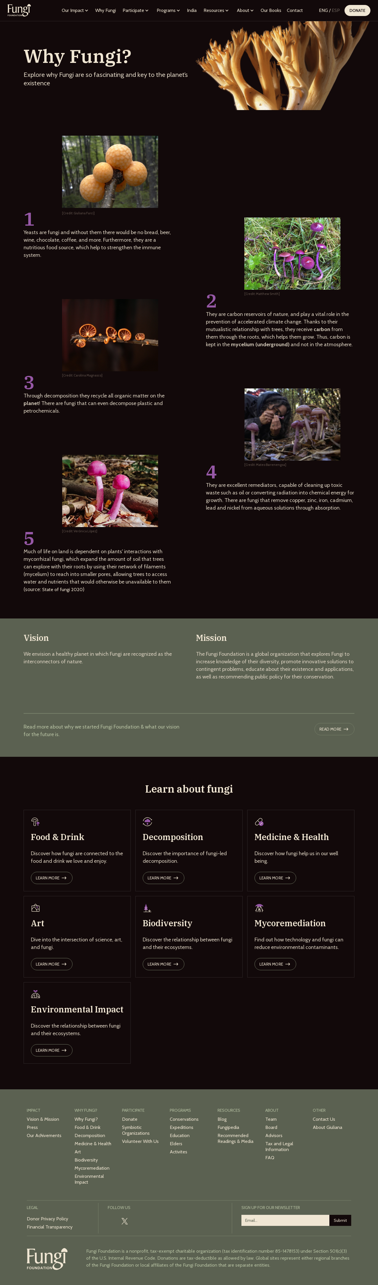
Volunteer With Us (140, 1141)
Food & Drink (87, 1127)
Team (271, 1119)
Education (180, 1135)
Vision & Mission (43, 1119)
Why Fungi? (86, 1119)
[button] (75, 10)
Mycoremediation (92, 1168)
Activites (178, 1152)
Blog (222, 1119)
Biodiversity (86, 1160)
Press (32, 1127)
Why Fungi (105, 10)
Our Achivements (44, 1135)
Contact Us (324, 1119)
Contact (295, 10)
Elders (176, 1143)
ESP (336, 10)
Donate (357, 10)
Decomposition (90, 1135)
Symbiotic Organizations (136, 1130)
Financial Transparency (50, 1227)
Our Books (271, 10)
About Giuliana (327, 1127)
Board (271, 1127)
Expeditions (181, 1127)
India (192, 10)
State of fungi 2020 (62, 589)
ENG (323, 10)
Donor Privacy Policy (47, 1219)
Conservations (184, 1119)
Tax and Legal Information (279, 1146)
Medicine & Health (93, 1143)
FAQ (269, 1157)
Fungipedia (228, 1127)
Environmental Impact (89, 1179)
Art (78, 1152)
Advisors (273, 1135)
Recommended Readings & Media (235, 1138)
